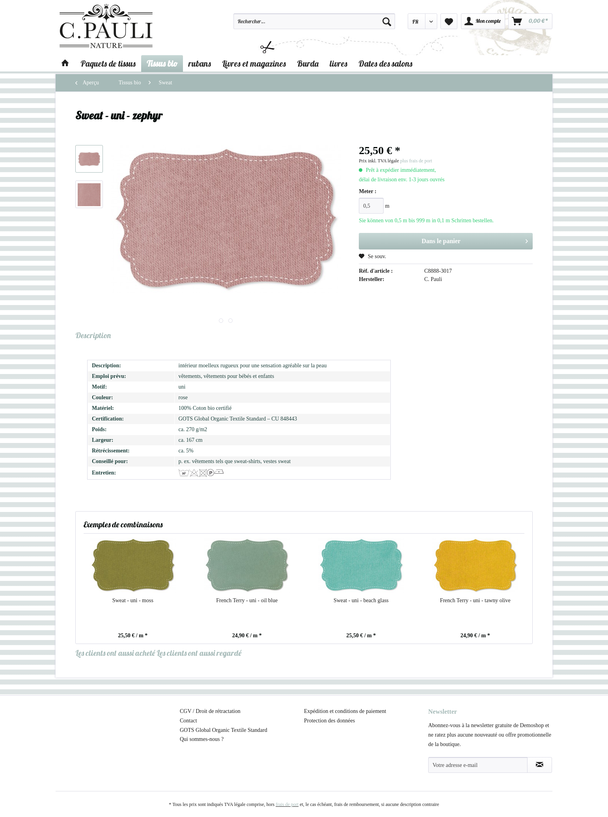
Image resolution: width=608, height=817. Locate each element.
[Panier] (530, 21)
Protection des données (329, 721)
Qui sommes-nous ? (202, 739)
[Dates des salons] (385, 63)
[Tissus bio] (162, 63)
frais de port (287, 804)
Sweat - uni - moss (132, 600)
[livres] (338, 63)
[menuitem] (314, 24)
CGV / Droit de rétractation (210, 711)
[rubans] (199, 63)
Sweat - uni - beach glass (361, 600)
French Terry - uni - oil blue (247, 600)
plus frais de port (416, 161)
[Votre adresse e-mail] (478, 765)
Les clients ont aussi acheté (115, 653)
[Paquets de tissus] (108, 63)
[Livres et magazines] (253, 63)
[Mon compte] (483, 21)
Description (93, 335)
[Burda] (307, 63)
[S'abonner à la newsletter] (539, 765)
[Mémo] (448, 21)
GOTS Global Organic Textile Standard (223, 730)
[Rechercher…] (314, 21)
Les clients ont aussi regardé (199, 653)
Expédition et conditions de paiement (345, 711)
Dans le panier (474, 239)
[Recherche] (387, 21)
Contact (188, 721)
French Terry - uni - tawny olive (475, 600)
